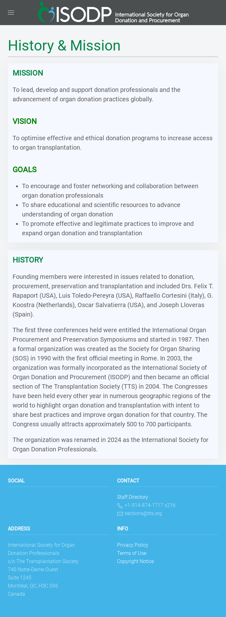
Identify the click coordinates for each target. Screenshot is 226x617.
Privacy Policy (132, 545)
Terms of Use (131, 553)
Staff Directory (132, 497)
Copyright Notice (135, 561)
